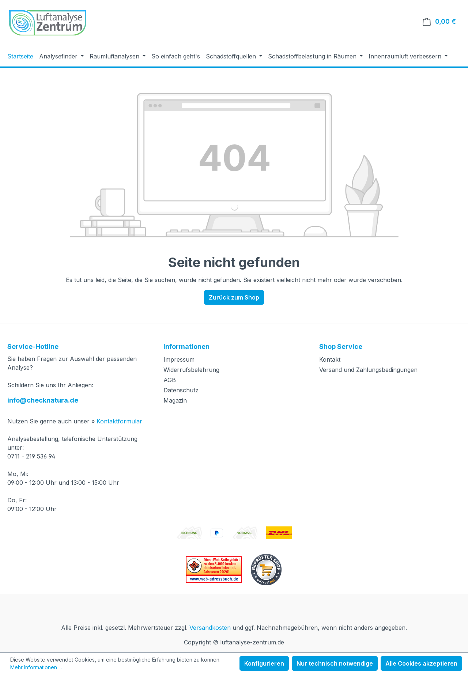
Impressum (179, 359)
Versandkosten (210, 627)
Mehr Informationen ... (36, 667)
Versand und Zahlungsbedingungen (368, 369)
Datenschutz (181, 390)
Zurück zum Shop (234, 297)
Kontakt (329, 359)
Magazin (175, 400)
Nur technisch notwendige (335, 663)
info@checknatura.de (42, 400)
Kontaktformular (119, 421)
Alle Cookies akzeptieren (421, 663)
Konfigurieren (264, 663)
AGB (169, 380)
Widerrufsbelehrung (191, 369)
